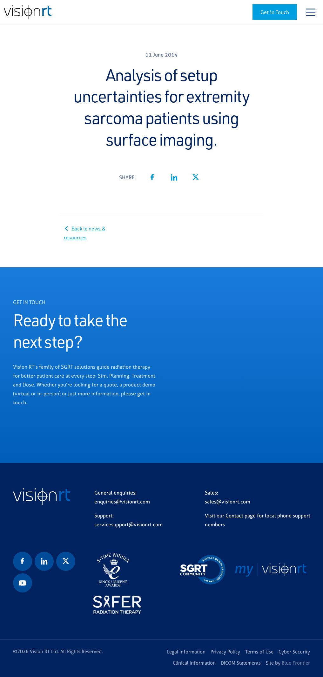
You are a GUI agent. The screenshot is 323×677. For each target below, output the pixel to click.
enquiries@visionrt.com (122, 501)
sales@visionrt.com (227, 501)
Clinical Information (194, 663)
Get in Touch (274, 12)
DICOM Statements (241, 663)
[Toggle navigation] (310, 12)
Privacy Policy (225, 652)
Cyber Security (294, 652)
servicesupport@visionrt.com (128, 524)
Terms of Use (259, 652)
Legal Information (186, 652)
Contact (234, 515)
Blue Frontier (296, 663)
